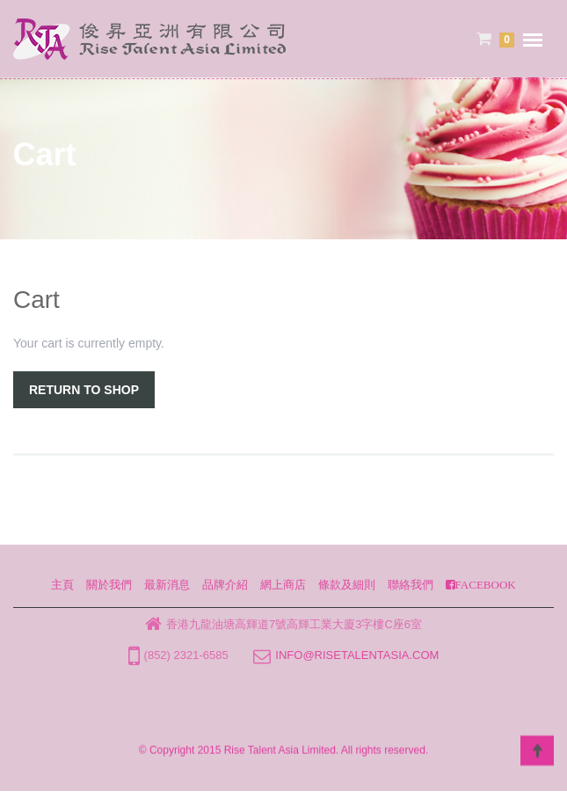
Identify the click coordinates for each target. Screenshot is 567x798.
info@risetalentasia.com (357, 655)
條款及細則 (346, 584)
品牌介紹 (225, 584)
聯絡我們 (410, 584)
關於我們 (109, 584)
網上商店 (283, 584)
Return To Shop (84, 390)
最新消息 (167, 584)
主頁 (62, 584)
